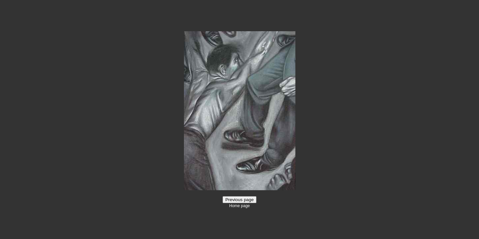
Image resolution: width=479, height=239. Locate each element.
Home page (239, 205)
